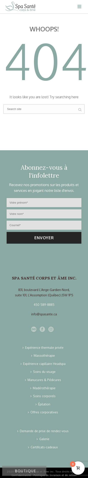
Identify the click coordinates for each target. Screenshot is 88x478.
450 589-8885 (44, 304)
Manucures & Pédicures (43, 380)
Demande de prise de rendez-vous (43, 431)
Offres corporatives (43, 412)
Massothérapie (43, 355)
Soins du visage (43, 372)
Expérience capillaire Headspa (43, 364)
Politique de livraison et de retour (55, 475)
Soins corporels (43, 396)
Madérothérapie (43, 388)
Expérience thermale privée (43, 347)
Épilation (43, 404)
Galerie (43, 439)
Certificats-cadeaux (43, 447)
